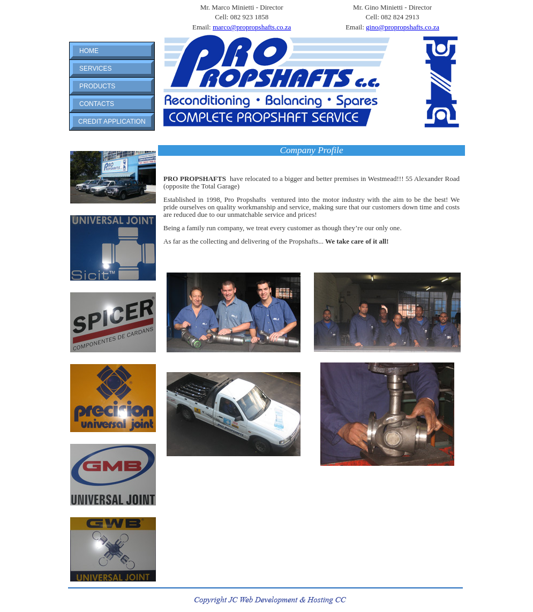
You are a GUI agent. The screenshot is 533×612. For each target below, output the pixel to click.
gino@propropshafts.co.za (402, 27)
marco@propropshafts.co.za (252, 27)
